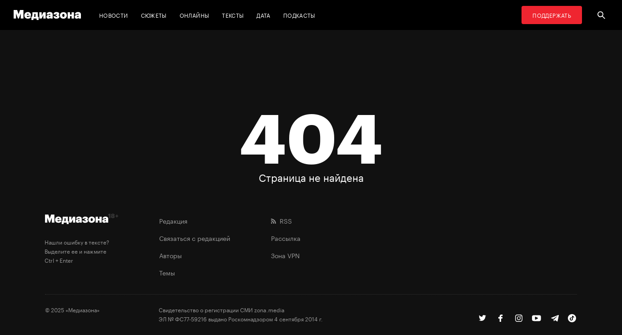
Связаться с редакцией (194, 238)
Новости (113, 14)
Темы (167, 272)
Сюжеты (154, 14)
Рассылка (286, 238)
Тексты (233, 14)
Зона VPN (285, 255)
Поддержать (551, 14)
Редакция (173, 220)
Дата (263, 14)
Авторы (170, 255)
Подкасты (299, 14)
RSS (281, 220)
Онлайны (195, 14)
